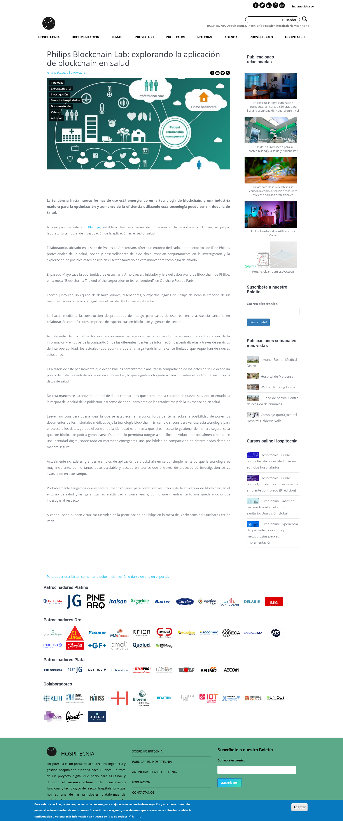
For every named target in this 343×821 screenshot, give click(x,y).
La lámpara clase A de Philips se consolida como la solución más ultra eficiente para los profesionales (273, 191)
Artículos (56, 118)
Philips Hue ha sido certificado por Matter (273, 233)
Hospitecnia (49, 37)
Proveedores (261, 37)
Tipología (57, 82)
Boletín (254, 291)
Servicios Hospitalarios (65, 100)
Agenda (231, 37)
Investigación (59, 94)
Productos (175, 37)
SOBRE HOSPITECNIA (147, 751)
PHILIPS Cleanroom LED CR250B (273, 271)
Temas (116, 37)
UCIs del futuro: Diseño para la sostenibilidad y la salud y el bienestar (273, 149)
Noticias (204, 37)
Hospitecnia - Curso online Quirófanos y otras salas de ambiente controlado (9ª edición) (272, 484)
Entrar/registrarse (302, 6)
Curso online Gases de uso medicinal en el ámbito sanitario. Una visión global (270, 507)
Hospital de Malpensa (277, 376)
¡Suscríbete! (258, 322)
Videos (55, 112)
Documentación (85, 37)
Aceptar (299, 807)
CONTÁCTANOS (143, 792)
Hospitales (295, 37)
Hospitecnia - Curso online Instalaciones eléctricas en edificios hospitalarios (271, 461)
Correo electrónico (262, 303)
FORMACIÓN (141, 782)
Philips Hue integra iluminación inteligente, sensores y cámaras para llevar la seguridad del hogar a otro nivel (273, 107)
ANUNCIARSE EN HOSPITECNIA (154, 772)
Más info (135, 816)
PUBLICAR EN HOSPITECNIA (152, 761)
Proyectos (144, 37)
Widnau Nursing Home (278, 387)
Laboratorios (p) (61, 88)
